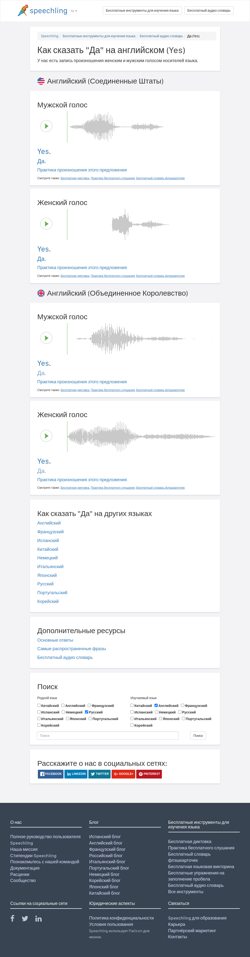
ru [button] (74, 11)
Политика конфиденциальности (121, 917)
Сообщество (23, 880)
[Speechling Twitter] (27, 919)
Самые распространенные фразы (71, 648)
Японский (47, 575)
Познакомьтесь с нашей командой (44, 861)
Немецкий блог (104, 874)
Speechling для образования (197, 917)
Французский (50, 531)
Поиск (198, 736)
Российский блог (106, 855)
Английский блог (106, 842)
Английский (49, 522)
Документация (25, 868)
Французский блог (107, 849)
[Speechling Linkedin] (41, 919)
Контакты (177, 936)
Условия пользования (111, 924)
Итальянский (50, 566)
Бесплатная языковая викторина (201, 866)
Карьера (176, 924)
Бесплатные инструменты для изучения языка (142, 10)
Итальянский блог (107, 861)
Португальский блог (109, 868)
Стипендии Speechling (33, 855)
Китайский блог (104, 893)
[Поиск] (108, 736)
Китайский (47, 549)
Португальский (52, 592)
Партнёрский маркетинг (192, 930)
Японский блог (103, 886)
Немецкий (47, 557)
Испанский (48, 540)
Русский (45, 583)
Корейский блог (104, 880)
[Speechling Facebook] (15, 919)
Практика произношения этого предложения (82, 169)
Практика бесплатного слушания (201, 847)
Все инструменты (185, 891)
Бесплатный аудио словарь (209, 10)
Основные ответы (55, 640)
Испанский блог (105, 836)
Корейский (48, 601)
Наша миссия (24, 849)
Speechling (49, 36)
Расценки (19, 874)
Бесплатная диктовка (189, 841)
